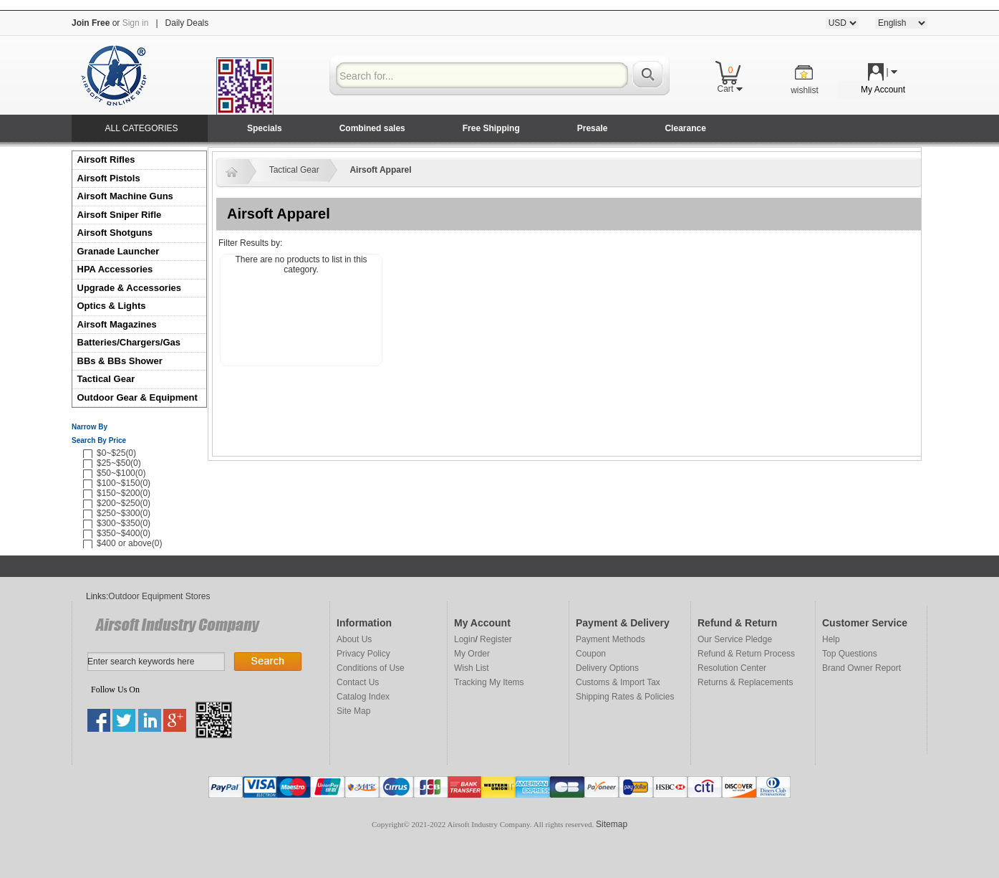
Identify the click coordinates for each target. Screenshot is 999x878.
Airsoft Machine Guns (125, 196)
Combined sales (372, 128)
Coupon (591, 654)
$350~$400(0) (123, 533)
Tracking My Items (489, 682)
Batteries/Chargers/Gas (129, 342)
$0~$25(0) (116, 453)
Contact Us (358, 682)
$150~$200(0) (123, 493)
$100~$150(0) (123, 483)
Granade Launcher (118, 251)
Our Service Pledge (735, 639)
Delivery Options (607, 668)
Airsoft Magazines (117, 324)
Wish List (471, 668)
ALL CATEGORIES (141, 128)
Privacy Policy (363, 654)
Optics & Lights (111, 305)
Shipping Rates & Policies (625, 697)
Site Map (353, 711)
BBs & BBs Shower (120, 361)
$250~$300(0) (123, 513)
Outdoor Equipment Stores (159, 596)
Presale (592, 128)
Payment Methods (610, 639)
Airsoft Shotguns (115, 232)
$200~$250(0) (123, 503)
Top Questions (849, 654)
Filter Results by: (250, 243)
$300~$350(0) (123, 523)
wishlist (805, 90)
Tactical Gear (106, 378)
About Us (354, 639)
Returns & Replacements (745, 682)
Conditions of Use (371, 668)
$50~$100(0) (121, 473)
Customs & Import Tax (618, 682)
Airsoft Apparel (380, 170)
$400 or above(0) (129, 543)
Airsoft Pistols (110, 178)
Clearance (685, 128)
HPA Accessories (115, 269)
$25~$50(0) (119, 463)
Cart (729, 89)
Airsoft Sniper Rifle (119, 214)
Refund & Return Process (746, 654)
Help (831, 639)
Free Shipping (491, 128)
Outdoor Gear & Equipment (137, 397)
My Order (472, 654)
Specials (264, 128)
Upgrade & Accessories (129, 287)
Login (464, 639)
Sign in (135, 23)
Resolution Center (732, 668)
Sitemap (611, 824)
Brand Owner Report (861, 668)
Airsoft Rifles (106, 159)
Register (496, 639)
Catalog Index (363, 697)
